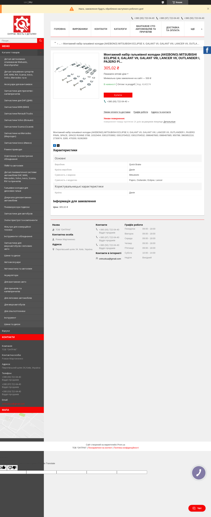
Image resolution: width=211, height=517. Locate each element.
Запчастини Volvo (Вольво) (18, 120)
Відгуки (6, 330)
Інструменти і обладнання (18, 236)
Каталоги (120, 29)
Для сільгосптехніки (14, 311)
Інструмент (10, 317)
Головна (60, 29)
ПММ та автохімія (13, 165)
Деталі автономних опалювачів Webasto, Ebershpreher (15, 62)
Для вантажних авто (15, 281)
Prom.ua (121, 445)
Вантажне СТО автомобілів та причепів (146, 29)
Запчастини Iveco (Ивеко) (18, 142)
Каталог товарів (11, 52)
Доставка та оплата (173, 29)
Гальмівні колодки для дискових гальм (16, 189)
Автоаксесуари (12, 262)
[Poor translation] (12, 468)
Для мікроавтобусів (14, 304)
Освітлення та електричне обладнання (18, 157)
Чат (197, 508)
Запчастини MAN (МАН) (16, 106)
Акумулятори (11, 275)
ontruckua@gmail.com (13, 403)
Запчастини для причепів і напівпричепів (18, 92)
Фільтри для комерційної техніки (17, 228)
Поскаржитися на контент (100, 448)
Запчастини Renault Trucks (18, 113)
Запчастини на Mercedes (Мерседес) (17, 135)
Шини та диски (12, 255)
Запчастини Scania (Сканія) (18, 126)
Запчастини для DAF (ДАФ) (18, 100)
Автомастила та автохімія (18, 268)
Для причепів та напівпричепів (13, 290)
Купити (118, 94)
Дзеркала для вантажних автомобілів (17, 199)
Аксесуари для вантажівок (18, 84)
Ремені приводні (13, 149)
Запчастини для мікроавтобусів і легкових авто (18, 245)
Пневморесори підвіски (17, 206)
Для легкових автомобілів (18, 297)
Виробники (80, 29)
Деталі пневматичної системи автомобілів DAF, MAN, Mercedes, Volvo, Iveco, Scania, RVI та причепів (20, 177)
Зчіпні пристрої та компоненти (20, 220)
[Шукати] (40, 40)
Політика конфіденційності (126, 448)
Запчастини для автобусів (18, 213)
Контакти (100, 29)
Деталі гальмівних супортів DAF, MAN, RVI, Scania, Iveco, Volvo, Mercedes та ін (19, 74)
